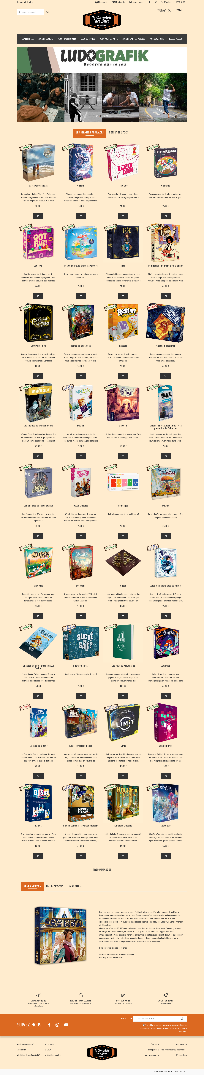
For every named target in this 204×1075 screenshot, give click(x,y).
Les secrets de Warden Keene (38, 426)
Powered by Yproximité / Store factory (169, 1072)
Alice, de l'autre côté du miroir (165, 586)
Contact (154, 1044)
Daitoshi (123, 426)
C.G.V (49, 1050)
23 (38, 446)
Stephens (81, 586)
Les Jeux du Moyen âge (123, 666)
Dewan (165, 506)
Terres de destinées (81, 346)
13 (38, 206)
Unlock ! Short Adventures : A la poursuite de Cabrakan (166, 427)
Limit (123, 746)
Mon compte (101, 2)
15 (165, 206)
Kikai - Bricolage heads (80, 746)
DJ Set (38, 826)
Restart (123, 346)
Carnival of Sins (38, 346)
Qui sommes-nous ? (136, 2)
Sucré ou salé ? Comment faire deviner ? (81, 674)
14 (81, 366)
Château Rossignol (165, 346)
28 (123, 366)
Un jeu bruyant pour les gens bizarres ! (123, 514)
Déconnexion (181, 1055)
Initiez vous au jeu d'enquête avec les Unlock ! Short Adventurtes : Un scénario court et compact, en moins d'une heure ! (165, 437)
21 (81, 526)
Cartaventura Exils (38, 186)
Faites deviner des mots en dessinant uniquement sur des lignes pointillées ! (123, 196)
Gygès (123, 586)
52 (80, 606)
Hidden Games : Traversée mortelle (81, 826)
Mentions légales (54, 1055)
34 (165, 526)
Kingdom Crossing (123, 826)
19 (38, 366)
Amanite (165, 666)
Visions (80, 186)
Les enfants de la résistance (38, 506)
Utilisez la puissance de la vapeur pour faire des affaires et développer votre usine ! (123, 436)
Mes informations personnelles (173, 1050)
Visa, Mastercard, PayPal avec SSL (80, 998)
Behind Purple (166, 746)
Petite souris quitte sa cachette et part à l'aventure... (81, 276)
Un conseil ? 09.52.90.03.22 (123, 998)
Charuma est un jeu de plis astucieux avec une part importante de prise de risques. (165, 196)
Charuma (165, 186)
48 (123, 606)
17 (81, 206)
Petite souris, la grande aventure (81, 266)
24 (123, 206)
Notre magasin (54, 885)
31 (38, 526)
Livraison (50, 1044)
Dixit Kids (38, 586)
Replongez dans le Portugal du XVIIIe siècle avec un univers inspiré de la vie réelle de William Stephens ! (81, 597)
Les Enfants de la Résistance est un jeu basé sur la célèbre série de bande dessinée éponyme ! (38, 517)
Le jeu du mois (32, 885)
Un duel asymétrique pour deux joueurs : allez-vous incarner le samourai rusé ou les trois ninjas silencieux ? (165, 357)
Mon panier (152, 1050)
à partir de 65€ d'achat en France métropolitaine (38, 1000)
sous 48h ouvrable (165, 998)
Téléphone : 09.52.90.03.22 (173, 2)
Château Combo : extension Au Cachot (38, 667)
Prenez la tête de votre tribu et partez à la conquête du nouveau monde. (165, 516)
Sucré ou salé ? (80, 666)
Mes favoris (118, 2)
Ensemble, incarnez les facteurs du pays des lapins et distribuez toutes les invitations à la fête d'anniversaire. (38, 597)
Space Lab (166, 826)
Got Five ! (38, 266)
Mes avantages (151, 1055)
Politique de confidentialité (29, 1055)
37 (123, 846)
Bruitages (123, 506)
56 (123, 446)
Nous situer (75, 885)
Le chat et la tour (38, 746)
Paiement (22, 1050)
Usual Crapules (80, 506)
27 (80, 846)
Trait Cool (123, 186)
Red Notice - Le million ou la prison (165, 266)
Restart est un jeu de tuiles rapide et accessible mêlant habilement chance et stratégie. (123, 357)
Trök (123, 266)
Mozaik (80, 426)
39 (81, 766)
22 (38, 286)
